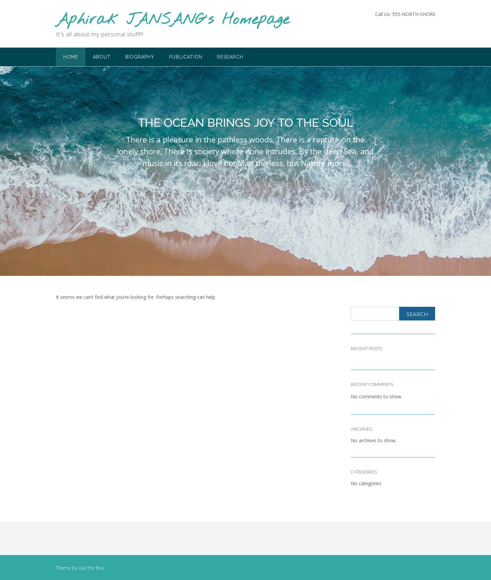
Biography (139, 57)
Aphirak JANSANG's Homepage (172, 20)
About (102, 57)
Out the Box (91, 568)
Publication (185, 57)
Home (70, 57)
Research (230, 57)
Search (417, 314)
